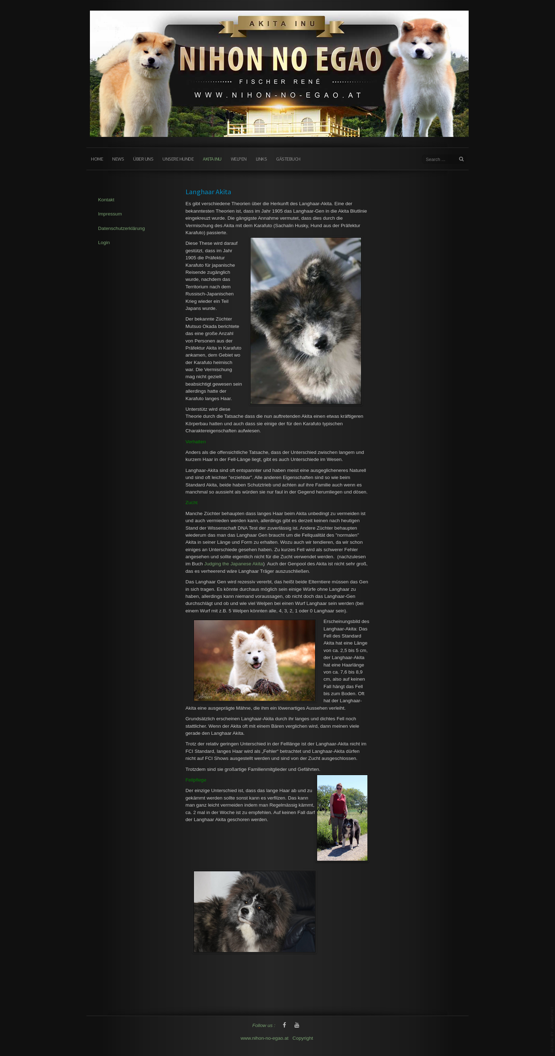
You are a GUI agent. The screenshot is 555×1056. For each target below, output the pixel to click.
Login (104, 242)
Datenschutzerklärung (121, 228)
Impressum (110, 214)
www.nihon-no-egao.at (264, 1038)
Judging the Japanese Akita (233, 563)
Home (97, 159)
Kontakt (106, 199)
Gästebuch (288, 159)
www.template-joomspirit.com (552, 1029)
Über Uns (143, 159)
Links (261, 159)
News (118, 159)
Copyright (303, 1038)
